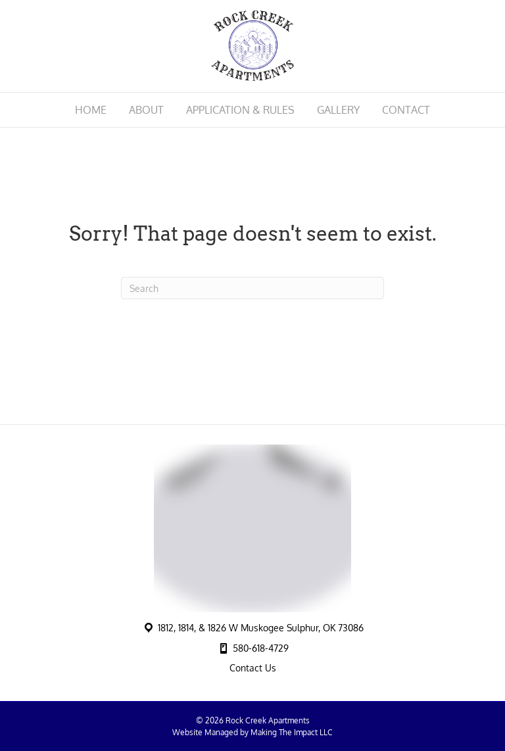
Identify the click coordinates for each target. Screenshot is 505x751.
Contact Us (252, 667)
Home (91, 109)
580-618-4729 (261, 648)
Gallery (338, 109)
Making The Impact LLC (292, 732)
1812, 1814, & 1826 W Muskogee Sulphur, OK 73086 (261, 627)
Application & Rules (240, 109)
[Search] (252, 288)
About (146, 109)
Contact (406, 109)
